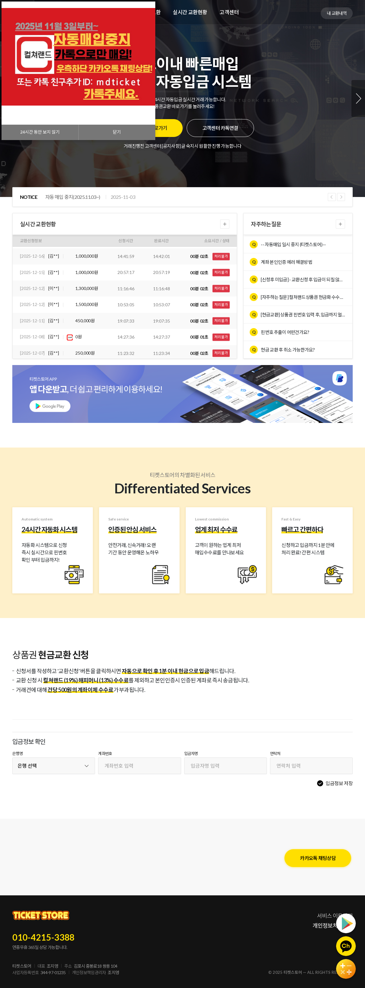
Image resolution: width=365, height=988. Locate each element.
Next (358, 98)
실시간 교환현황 (190, 12)
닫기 (117, 132)
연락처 (275, 753)
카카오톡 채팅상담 (318, 858)
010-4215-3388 (43, 937)
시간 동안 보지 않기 (40, 132)
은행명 (17, 753)
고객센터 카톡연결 (220, 128)
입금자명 (191, 753)
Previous (332, 197)
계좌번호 (105, 753)
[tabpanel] (182, 98)
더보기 (224, 224)
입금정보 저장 (339, 783)
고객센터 (229, 12)
